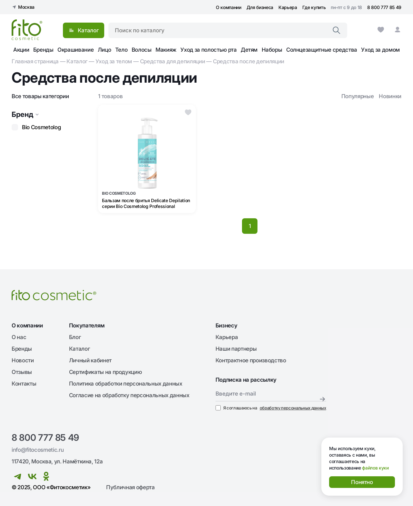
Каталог (76, 61)
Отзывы (22, 372)
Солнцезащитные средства (321, 49)
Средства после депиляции (248, 61)
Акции (21, 49)
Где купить (314, 7)
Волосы (142, 49)
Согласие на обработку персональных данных (129, 395)
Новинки (390, 96)
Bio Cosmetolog (41, 127)
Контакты (24, 383)
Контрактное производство (251, 360)
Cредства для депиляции (172, 61)
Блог (75, 337)
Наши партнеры (236, 349)
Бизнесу (226, 325)
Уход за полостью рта (208, 49)
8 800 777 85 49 (384, 7)
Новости (23, 360)
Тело (121, 49)
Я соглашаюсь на (271, 408)
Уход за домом (380, 49)
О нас (19, 337)
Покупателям (87, 325)
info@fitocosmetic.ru (38, 450)
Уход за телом (114, 61)
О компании (228, 7)
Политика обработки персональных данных (125, 383)
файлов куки (375, 467)
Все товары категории (40, 96)
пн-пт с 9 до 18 (346, 7)
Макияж (166, 49)
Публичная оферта (130, 487)
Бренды (43, 49)
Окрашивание (75, 49)
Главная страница (35, 61)
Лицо (104, 49)
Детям (249, 49)
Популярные (357, 96)
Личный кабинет (90, 360)
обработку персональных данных (293, 407)
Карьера (287, 7)
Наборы (272, 49)
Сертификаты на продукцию (105, 372)
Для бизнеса (260, 7)
